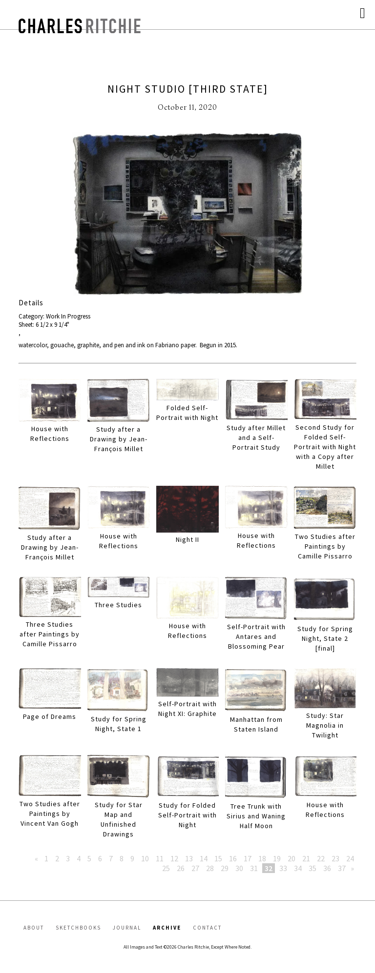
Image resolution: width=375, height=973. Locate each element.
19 (277, 858)
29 (225, 868)
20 (291, 858)
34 (298, 868)
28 (210, 868)
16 (233, 858)
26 (181, 868)
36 (327, 868)
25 (166, 868)
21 (306, 858)
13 (189, 858)
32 (268, 868)
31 (254, 868)
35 (312, 868)
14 (204, 858)
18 (262, 858)
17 (247, 858)
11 (160, 858)
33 (283, 868)
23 (335, 858)
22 (321, 858)
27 (195, 868)
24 (350, 858)
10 (145, 858)
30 (239, 868)
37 (342, 868)
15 (218, 858)
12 (174, 858)
